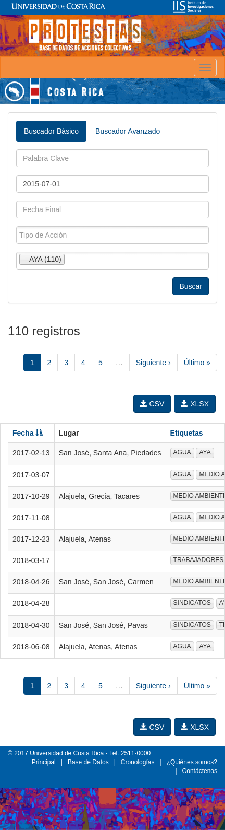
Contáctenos (199, 771)
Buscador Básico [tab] (51, 131)
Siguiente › (153, 362)
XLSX (195, 404)
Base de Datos (88, 762)
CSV (152, 404)
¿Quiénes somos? (192, 762)
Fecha (27, 433)
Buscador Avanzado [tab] (127, 131)
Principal (44, 762)
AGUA (182, 452)
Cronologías (138, 762)
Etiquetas (186, 433)
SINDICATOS (192, 602)
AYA (204, 452)
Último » (197, 362)
